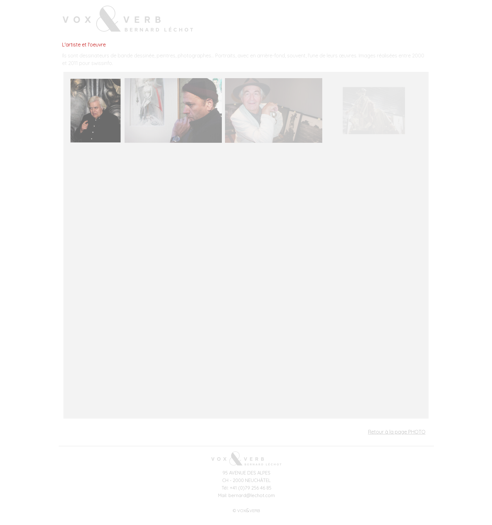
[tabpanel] (246, 59)
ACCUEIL (278, 20)
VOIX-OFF (347, 20)
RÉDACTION (416, 20)
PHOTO (381, 20)
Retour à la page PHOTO (396, 432)
